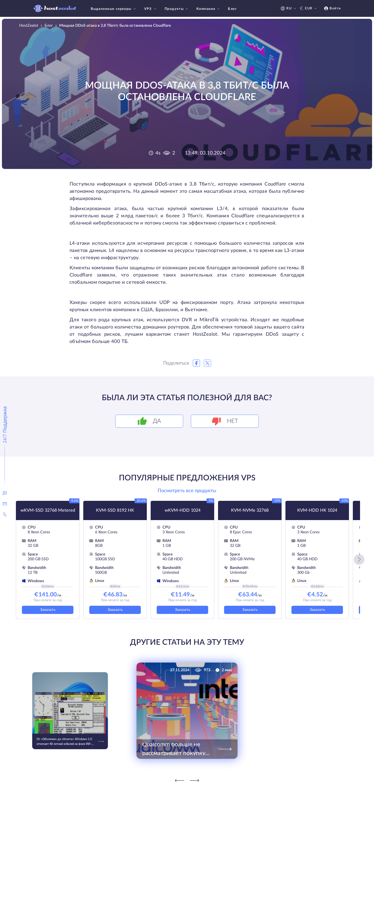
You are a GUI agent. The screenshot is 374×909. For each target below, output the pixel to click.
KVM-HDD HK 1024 (317, 510)
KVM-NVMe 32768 (250, 510)
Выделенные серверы (114, 8)
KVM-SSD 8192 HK (115, 510)
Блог (232, 9)
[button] (359, 559)
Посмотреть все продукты (187, 490)
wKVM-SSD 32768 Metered (47, 510)
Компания (208, 8)
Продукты (177, 8)
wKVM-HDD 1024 (182, 510)
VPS (150, 8)
